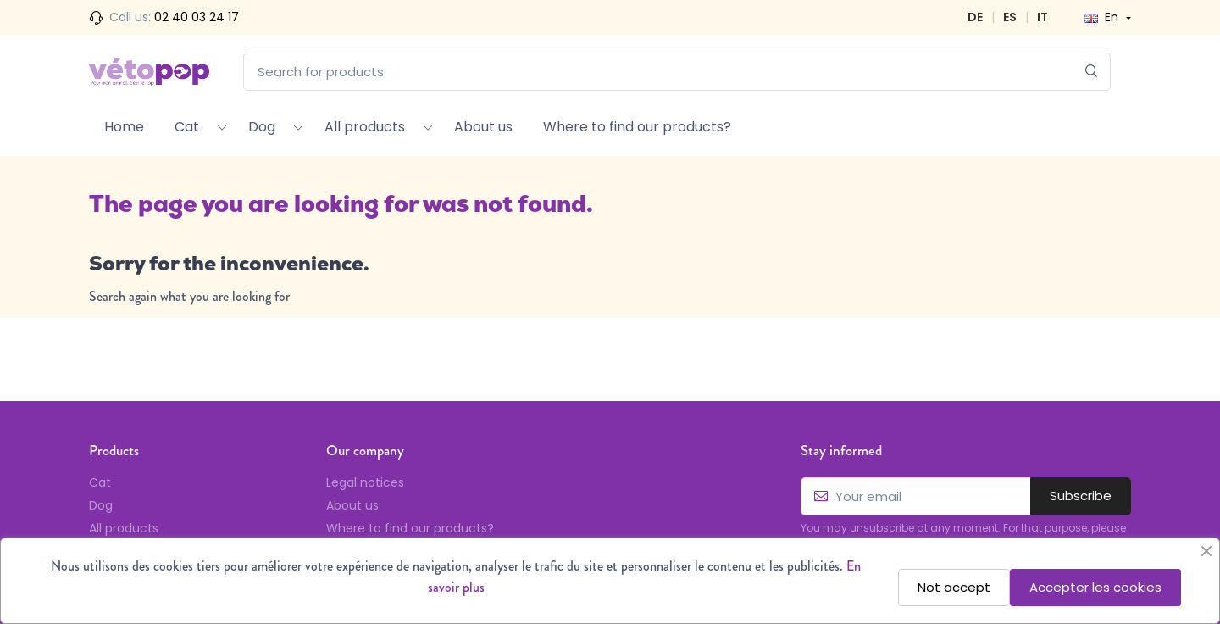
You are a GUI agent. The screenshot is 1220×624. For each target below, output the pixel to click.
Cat (187, 126)
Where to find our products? (637, 126)
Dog (261, 126)
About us (483, 126)
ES (1010, 16)
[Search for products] (677, 72)
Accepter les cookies (1095, 587)
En (1103, 16)
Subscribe (1081, 495)
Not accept (954, 587)
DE (975, 16)
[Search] (1092, 72)
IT (1042, 16)
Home (124, 126)
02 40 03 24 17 (196, 16)
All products (364, 126)
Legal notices (365, 482)
